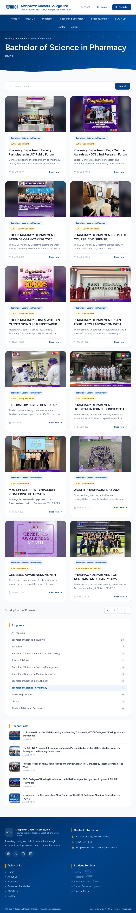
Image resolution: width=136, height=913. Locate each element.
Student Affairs (101, 18)
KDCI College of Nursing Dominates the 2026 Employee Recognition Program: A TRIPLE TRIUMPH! (70, 781)
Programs (49, 18)
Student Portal (80, 891)
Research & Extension (73, 18)
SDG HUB (120, 18)
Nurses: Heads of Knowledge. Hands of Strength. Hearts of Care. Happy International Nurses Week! (72, 765)
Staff (85, 7)
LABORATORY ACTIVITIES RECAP (33, 405)
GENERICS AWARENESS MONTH (32, 575)
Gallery (75, 27)
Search (122, 86)
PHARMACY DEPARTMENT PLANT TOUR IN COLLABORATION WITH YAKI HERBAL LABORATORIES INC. (99, 324)
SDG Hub (11, 891)
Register (121, 7)
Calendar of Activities (17, 886)
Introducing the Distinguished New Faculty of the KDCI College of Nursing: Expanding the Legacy (71, 797)
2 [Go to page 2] (121, 610)
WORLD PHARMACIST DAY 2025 (97, 490)
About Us (31, 18)
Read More (55, 172)
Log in (102, 7)
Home (15, 18)
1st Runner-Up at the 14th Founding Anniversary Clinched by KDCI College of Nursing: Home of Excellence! (74, 734)
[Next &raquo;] (128, 610)
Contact (62, 27)
